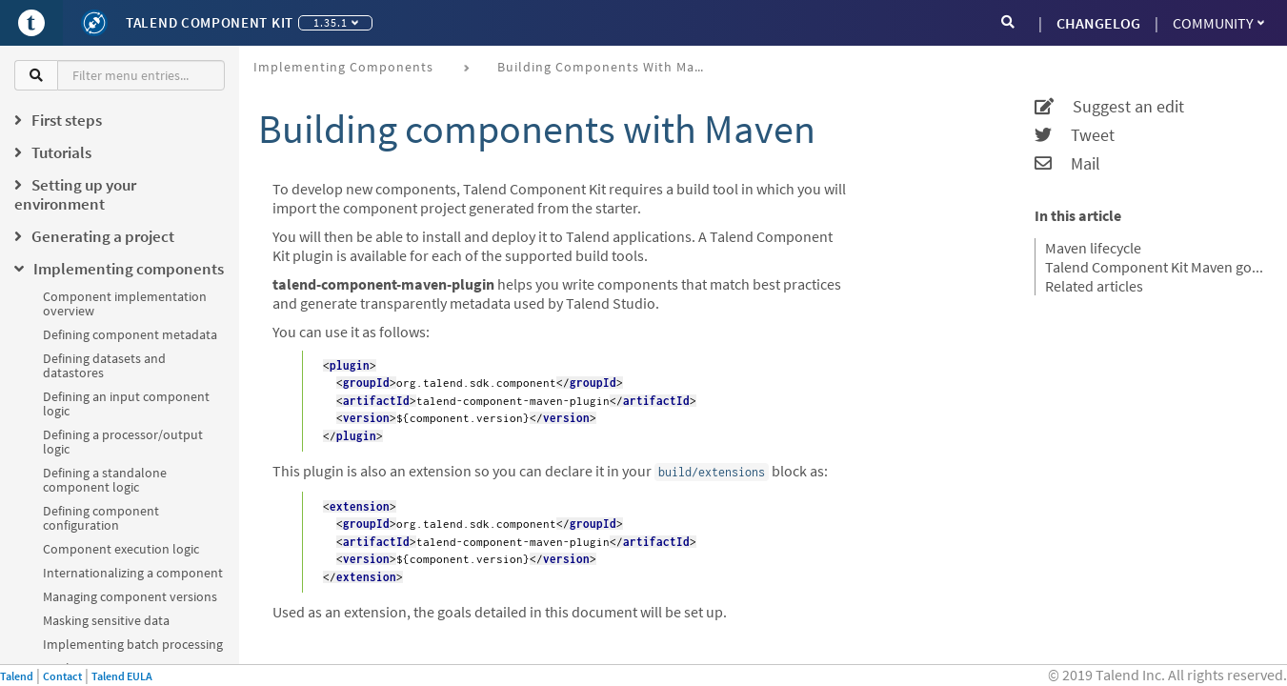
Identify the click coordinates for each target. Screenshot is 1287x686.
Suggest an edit (1109, 106)
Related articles (1094, 285)
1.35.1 (335, 22)
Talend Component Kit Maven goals (1154, 266)
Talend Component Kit (209, 22)
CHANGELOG (1098, 22)
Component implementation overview (125, 303)
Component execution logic (121, 548)
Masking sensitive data (106, 620)
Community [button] (1218, 22)
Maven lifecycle (1093, 247)
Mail (1067, 163)
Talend (16, 676)
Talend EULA (121, 676)
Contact (62, 676)
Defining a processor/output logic (123, 441)
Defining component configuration (101, 518)
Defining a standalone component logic (105, 479)
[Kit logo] (94, 23)
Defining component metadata (130, 334)
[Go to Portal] (31, 23)
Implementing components (343, 66)
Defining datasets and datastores (104, 365)
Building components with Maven (607, 66)
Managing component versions (130, 596)
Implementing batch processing (133, 644)
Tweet (1075, 135)
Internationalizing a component (133, 572)
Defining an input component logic (126, 403)
